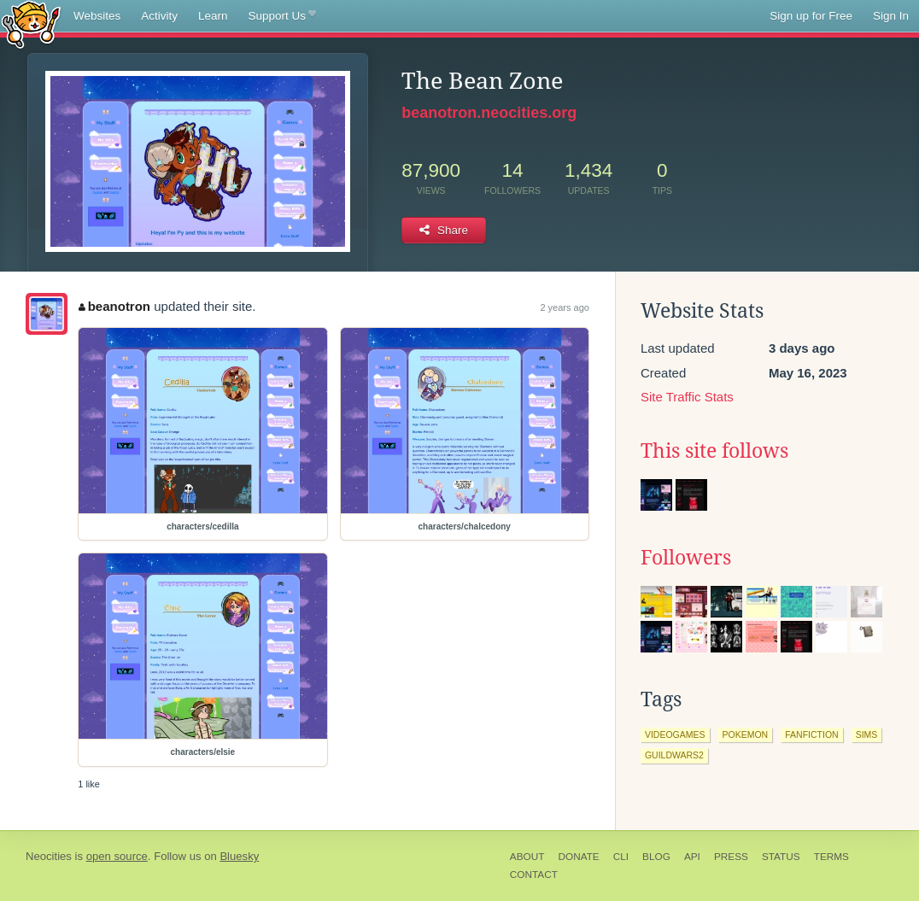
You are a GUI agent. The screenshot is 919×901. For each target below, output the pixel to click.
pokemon (746, 734)
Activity (159, 15)
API (692, 857)
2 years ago (564, 307)
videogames (675, 734)
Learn (213, 15)
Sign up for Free (811, 15)
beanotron (114, 306)
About (527, 857)
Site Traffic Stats (687, 396)
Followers (686, 558)
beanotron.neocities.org (489, 112)
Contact (534, 875)
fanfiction (811, 734)
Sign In (891, 15)
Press (731, 857)
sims (867, 734)
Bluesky (239, 856)
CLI (621, 857)
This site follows (714, 451)
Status (781, 857)
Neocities (49, 856)
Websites (96, 15)
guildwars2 (674, 755)
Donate (578, 857)
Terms (831, 857)
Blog (656, 857)
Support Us (282, 16)
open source (117, 856)
